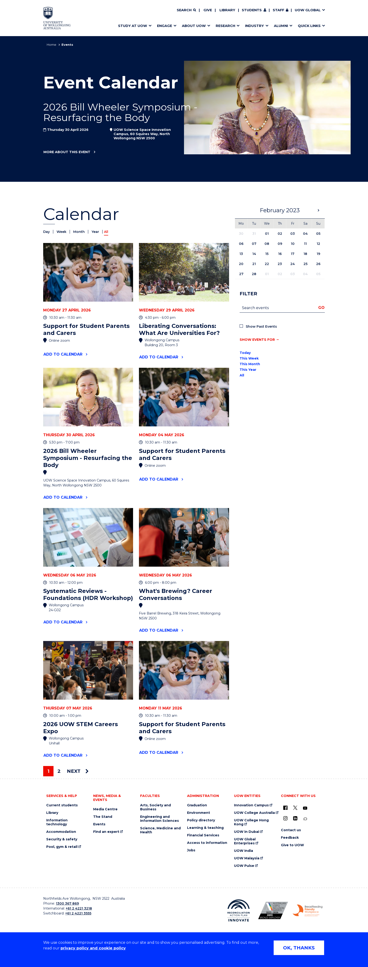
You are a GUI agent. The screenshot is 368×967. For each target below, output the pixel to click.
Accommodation (61, 832)
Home (51, 44)
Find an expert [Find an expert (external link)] (106, 832)
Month (79, 232)
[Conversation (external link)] (305, 819)
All (242, 375)
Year (96, 232)
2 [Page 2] (59, 771)
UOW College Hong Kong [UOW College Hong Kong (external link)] (251, 822)
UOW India (243, 851)
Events (99, 824)
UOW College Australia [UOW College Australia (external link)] (254, 813)
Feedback (290, 838)
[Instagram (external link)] (285, 818)
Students (252, 10)
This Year (248, 370)
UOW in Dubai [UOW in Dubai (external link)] (246, 832)
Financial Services (203, 835)
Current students (62, 805)
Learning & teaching (205, 828)
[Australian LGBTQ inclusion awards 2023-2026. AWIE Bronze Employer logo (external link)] (273, 910)
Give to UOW (292, 845)
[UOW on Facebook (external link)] (285, 807)
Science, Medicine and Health (160, 830)
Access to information (207, 843)
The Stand (102, 817)
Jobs (191, 850)
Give (207, 10)
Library (227, 10)
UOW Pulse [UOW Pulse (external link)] (244, 866)
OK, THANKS (299, 948)
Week (62, 232)
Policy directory (201, 820)
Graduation (197, 805)
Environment (198, 813)
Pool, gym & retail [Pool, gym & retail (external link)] (61, 847)
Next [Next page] (77, 771)
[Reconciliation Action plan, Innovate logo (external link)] (238, 910)
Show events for (257, 340)
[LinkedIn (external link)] (295, 818)
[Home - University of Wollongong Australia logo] (57, 18)
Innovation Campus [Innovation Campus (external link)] (251, 805)
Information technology (57, 822)
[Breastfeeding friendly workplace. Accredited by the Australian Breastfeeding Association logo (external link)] (307, 910)
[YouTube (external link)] (305, 808)
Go (321, 307)
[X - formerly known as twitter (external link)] (295, 807)
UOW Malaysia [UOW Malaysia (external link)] (246, 858)
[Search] (186, 10)
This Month (250, 364)
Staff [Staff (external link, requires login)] (278, 10)
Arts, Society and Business (155, 807)
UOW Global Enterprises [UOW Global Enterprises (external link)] (245, 841)
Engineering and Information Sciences (159, 819)
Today (245, 353)
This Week (249, 358)
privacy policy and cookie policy (93, 948)
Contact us (291, 830)
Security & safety (61, 839)
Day (47, 232)
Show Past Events (261, 326)
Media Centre (105, 809)
